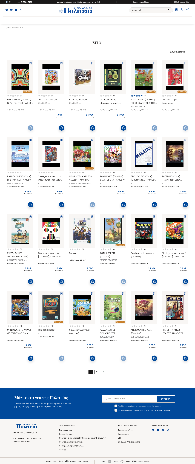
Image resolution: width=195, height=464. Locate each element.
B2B (120, 438)
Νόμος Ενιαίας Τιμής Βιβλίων (71, 445)
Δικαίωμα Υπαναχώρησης (129, 442)
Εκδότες (15, 27)
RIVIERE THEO (107, 336)
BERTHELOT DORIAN (17, 260)
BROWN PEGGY (138, 106)
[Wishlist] (176, 10)
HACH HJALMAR (15, 183)
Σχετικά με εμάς (66, 430)
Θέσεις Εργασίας (66, 434)
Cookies (62, 449)
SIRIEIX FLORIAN (108, 260)
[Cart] (187, 10)
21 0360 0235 (26, 2)
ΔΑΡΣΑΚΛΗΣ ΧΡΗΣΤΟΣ (80, 183)
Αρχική (7, 27)
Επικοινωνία (123, 434)
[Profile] (181, 10)
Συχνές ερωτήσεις (126, 430)
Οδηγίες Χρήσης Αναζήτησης (71, 442)
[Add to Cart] (30, 128)
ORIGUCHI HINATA (140, 336)
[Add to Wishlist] (30, 63)
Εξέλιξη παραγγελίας (182, 2)
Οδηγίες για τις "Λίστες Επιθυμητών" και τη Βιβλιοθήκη (82, 438)
